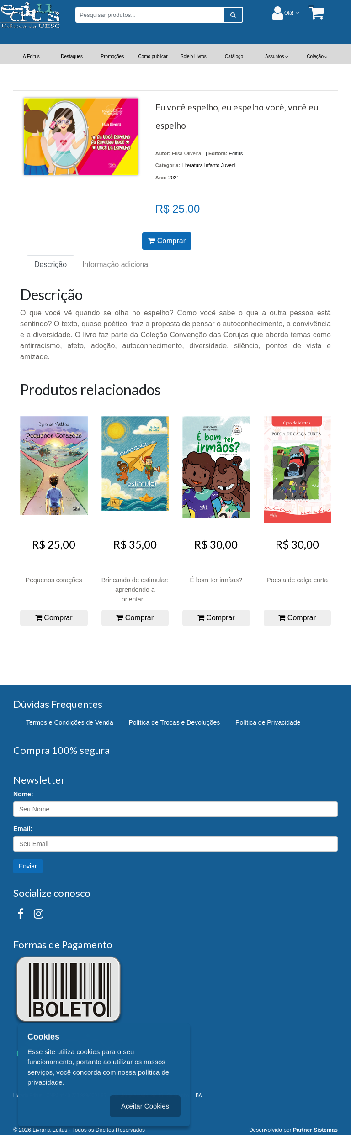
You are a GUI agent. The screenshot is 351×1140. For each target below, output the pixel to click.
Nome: (23, 794)
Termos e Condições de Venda (69, 722)
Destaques (72, 56)
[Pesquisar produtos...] (149, 15)
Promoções (112, 56)
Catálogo (234, 56)
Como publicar (152, 56)
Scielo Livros (194, 56)
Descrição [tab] (50, 264)
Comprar (167, 241)
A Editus (31, 56)
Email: (22, 828)
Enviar (28, 866)
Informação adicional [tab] (116, 264)
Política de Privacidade (267, 722)
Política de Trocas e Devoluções (174, 722)
